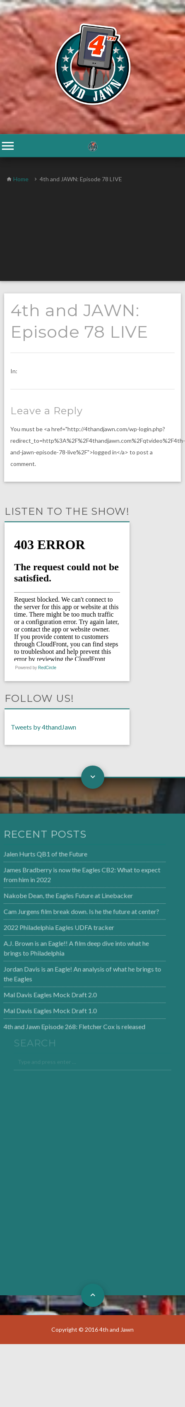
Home (21, 178)
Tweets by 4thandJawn (43, 727)
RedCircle (47, 667)
